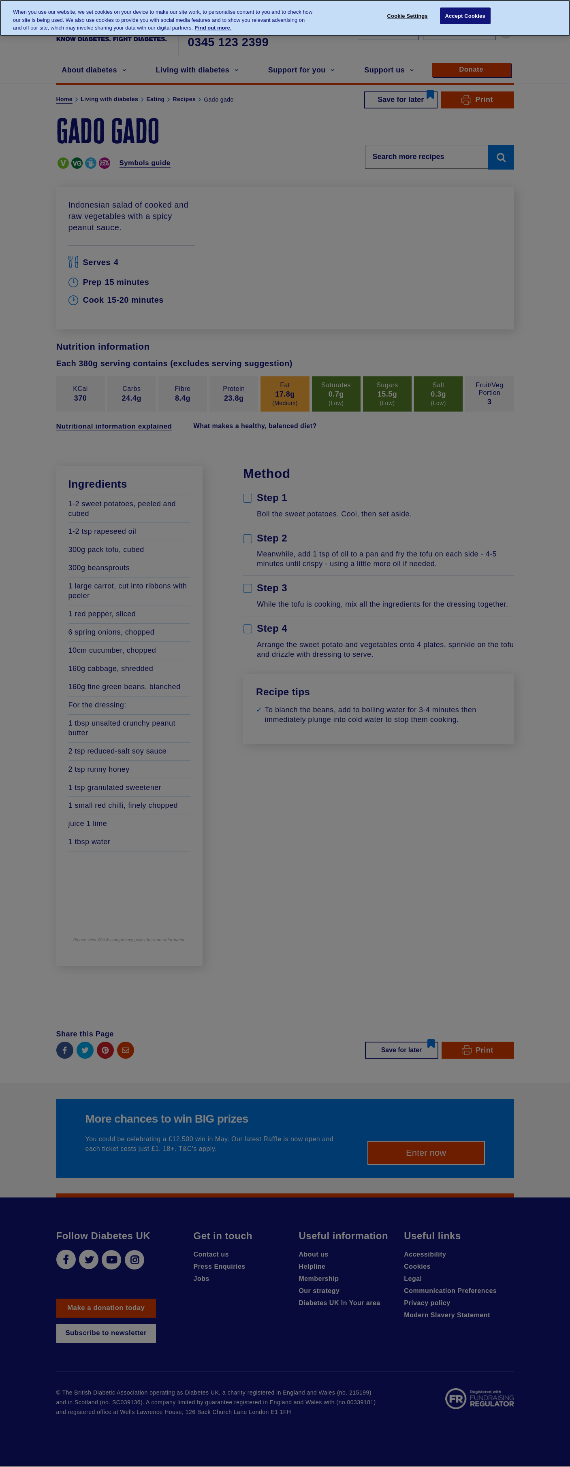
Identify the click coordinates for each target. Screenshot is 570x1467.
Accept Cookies (465, 17)
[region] (285, 18)
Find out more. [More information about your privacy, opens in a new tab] (213, 28)
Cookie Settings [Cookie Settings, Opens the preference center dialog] (407, 17)
